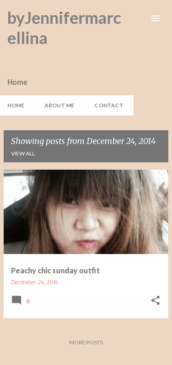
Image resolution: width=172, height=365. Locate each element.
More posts (86, 342)
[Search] (137, 18)
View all (23, 153)
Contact (108, 105)
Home (15, 105)
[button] (155, 301)
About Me (59, 105)
